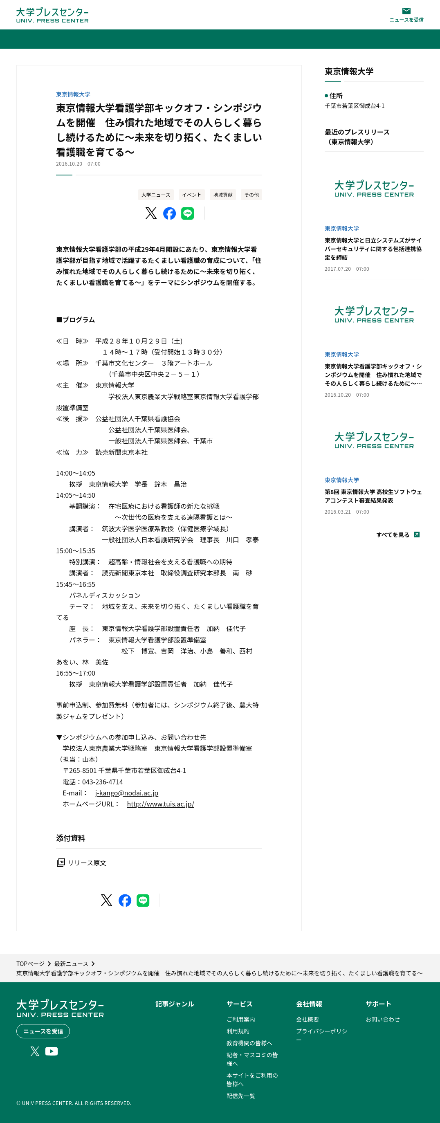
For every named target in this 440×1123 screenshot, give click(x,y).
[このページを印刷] (238, 214)
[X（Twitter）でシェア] (151, 213)
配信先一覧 (241, 1096)
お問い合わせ (383, 1019)
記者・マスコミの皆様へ (252, 1059)
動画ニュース (172, 1102)
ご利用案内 (241, 1019)
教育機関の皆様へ (249, 1043)
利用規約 (238, 1031)
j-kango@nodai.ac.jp (126, 792)
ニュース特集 (172, 1090)
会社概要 (307, 1019)
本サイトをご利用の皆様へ (252, 1079)
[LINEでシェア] (187, 213)
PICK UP (166, 1019)
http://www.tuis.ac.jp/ (160, 804)
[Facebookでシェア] (169, 213)
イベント (192, 194)
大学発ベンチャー (178, 1078)
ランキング (169, 1043)
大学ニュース (156, 194)
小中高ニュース (175, 1066)
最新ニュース (172, 1031)
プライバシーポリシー (322, 1035)
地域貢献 (223, 194)
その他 (251, 194)
